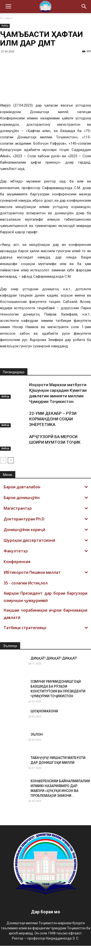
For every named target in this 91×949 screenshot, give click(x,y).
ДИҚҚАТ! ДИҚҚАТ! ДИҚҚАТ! (54, 661)
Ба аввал (6, 18)
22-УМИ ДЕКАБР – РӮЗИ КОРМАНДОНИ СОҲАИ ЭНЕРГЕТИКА (52, 422)
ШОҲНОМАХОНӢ (44, 714)
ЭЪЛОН (37, 738)
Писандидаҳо (14, 375)
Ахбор (4, 25)
